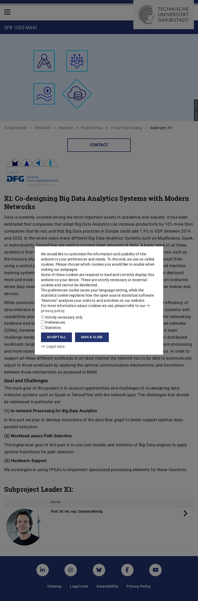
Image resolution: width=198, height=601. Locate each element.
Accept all (56, 337)
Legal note (53, 346)
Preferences (53, 322)
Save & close (92, 337)
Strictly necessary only (61, 317)
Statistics (51, 328)
